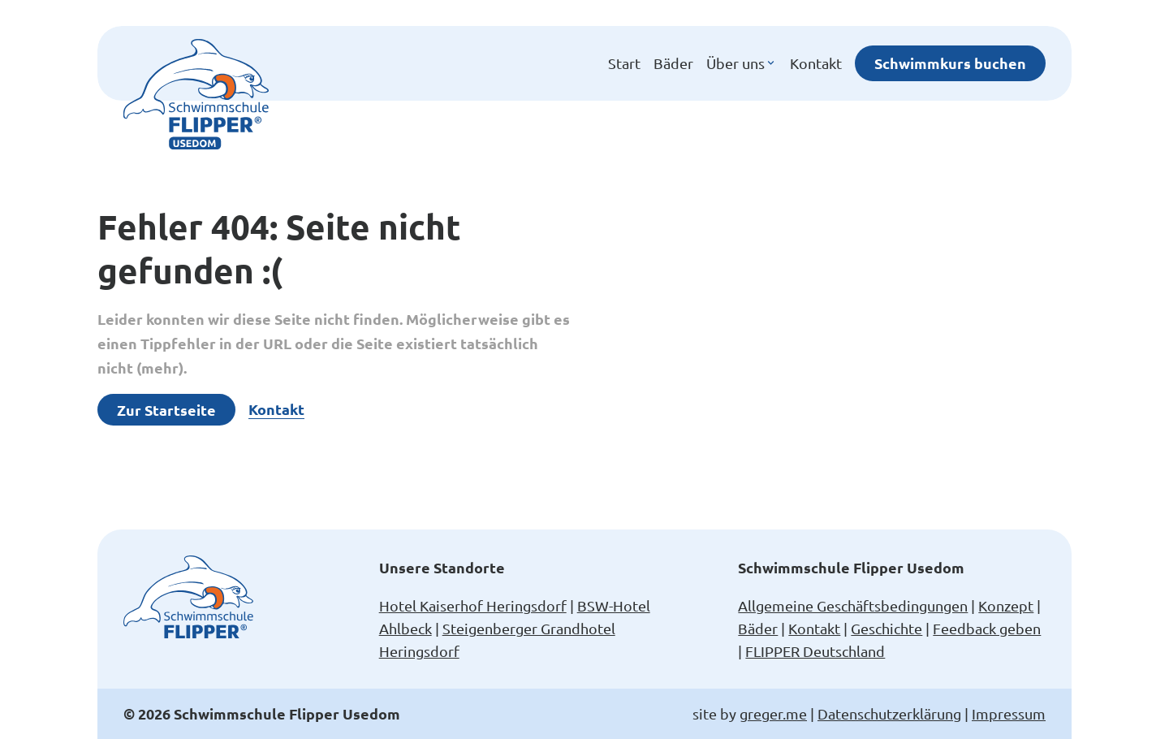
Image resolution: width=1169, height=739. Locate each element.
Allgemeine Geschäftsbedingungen (853, 605)
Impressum (1009, 713)
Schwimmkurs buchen (950, 63)
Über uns (741, 63)
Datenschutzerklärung (889, 713)
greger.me (773, 713)
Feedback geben (987, 628)
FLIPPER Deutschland (815, 650)
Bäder (673, 62)
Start (624, 62)
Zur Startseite (166, 409)
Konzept (1005, 605)
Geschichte (886, 628)
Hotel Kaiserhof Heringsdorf (473, 605)
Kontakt (816, 62)
